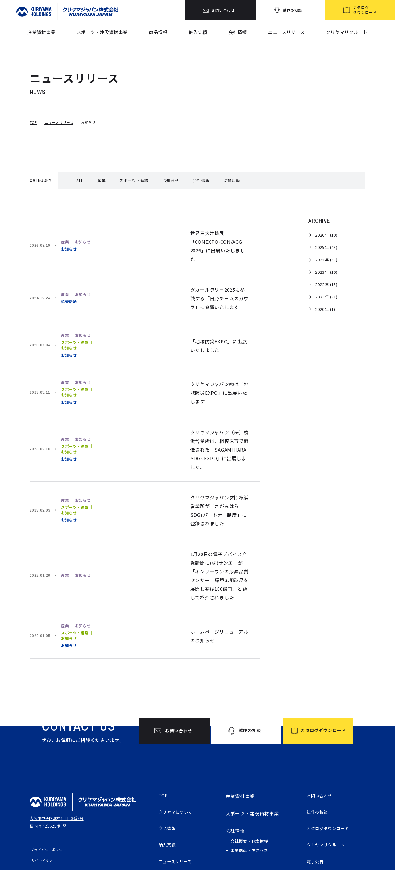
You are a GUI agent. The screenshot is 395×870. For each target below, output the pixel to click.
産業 (101, 180)
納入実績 (198, 32)
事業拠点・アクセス (249, 805)
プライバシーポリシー (47, 804)
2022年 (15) (326, 284)
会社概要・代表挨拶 (249, 796)
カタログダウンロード (331, 785)
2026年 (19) (326, 235)
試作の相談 (319, 768)
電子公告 (316, 820)
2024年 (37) (326, 260)
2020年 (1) (325, 309)
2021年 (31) (326, 297)
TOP (33, 122)
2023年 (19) (326, 272)
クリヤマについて (178, 768)
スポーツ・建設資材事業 (102, 32)
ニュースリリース (286, 32)
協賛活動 (231, 180)
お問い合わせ (321, 751)
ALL (80, 180)
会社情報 (237, 32)
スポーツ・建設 (134, 180)
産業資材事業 (41, 32)
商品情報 (158, 32)
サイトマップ (40, 815)
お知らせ (170, 180)
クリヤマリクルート (347, 32)
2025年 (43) (326, 247)
